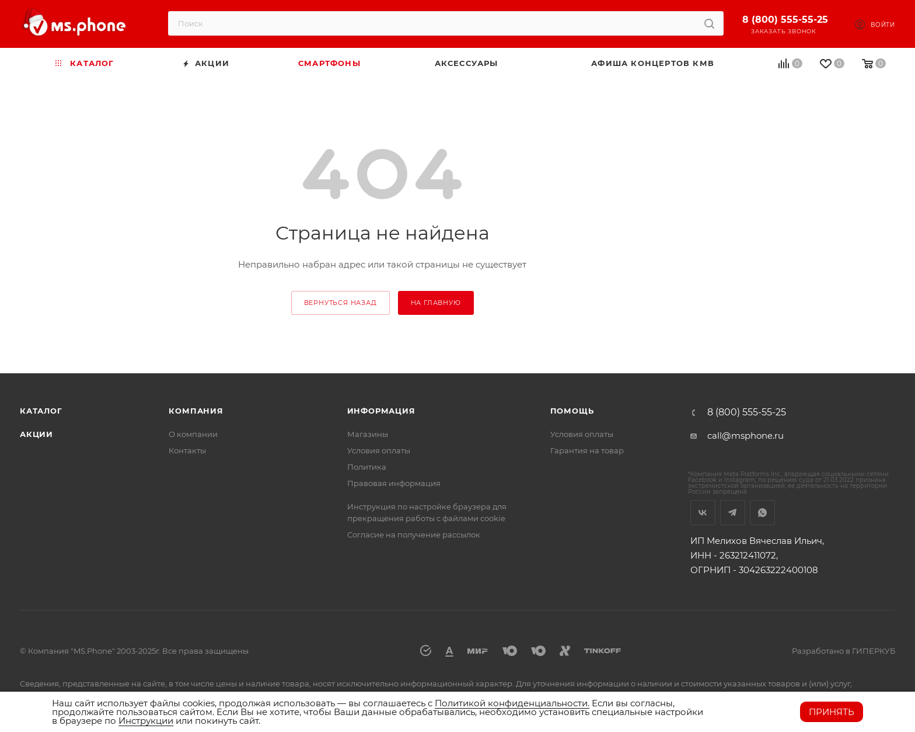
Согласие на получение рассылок (413, 534)
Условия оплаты (378, 450)
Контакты (187, 450)
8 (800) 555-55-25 (785, 19)
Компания (196, 410)
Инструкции (145, 720)
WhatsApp (762, 512)
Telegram (732, 512)
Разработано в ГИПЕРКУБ (843, 650)
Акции (36, 434)
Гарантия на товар (587, 450)
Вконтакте (702, 512)
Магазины (367, 434)
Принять (831, 711)
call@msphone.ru (745, 435)
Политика (366, 466)
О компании (193, 434)
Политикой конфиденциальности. (512, 703)
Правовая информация (394, 483)
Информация (381, 410)
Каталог (41, 410)
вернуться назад (340, 303)
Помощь (572, 410)
